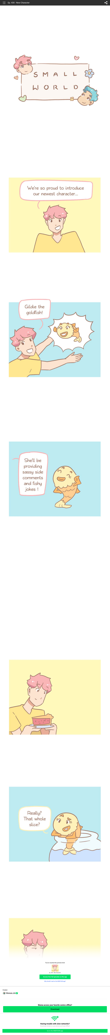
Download (55, 1009)
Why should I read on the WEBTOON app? (55, 981)
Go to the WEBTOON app (55, 1031)
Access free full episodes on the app (55, 977)
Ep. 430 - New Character (19, 3)
